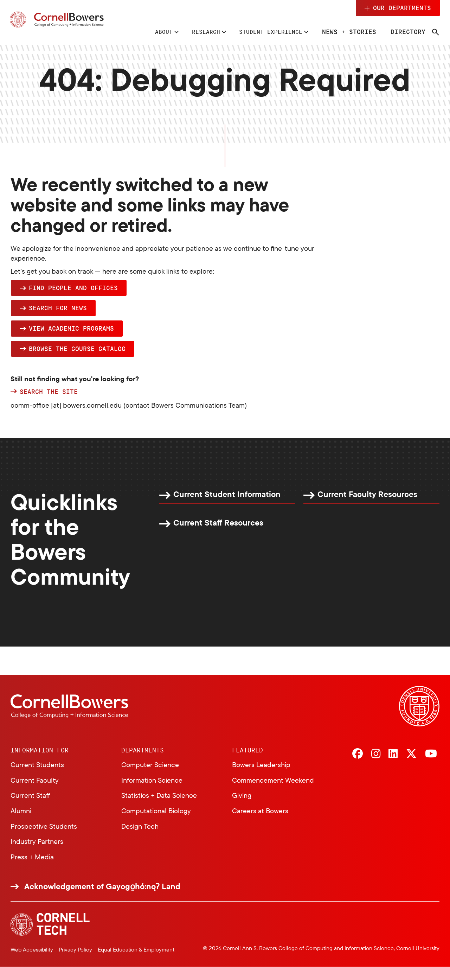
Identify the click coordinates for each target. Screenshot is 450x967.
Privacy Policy (75, 949)
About (150, 31)
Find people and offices (73, 288)
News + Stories (348, 31)
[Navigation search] (434, 32)
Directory (407, 31)
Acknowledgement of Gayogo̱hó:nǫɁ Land (102, 887)
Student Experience (266, 31)
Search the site (49, 392)
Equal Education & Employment (136, 949)
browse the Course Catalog (77, 348)
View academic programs (71, 328)
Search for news (58, 308)
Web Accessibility (32, 949)
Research (195, 31)
